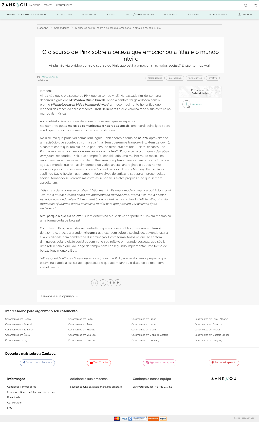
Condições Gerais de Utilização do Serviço (31, 392)
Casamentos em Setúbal (18, 324)
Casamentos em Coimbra (208, 324)
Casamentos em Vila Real (82, 335)
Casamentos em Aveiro (80, 324)
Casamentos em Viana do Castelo (149, 335)
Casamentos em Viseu (143, 329)
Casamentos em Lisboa (18, 319)
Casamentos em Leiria (143, 324)
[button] (34, 5)
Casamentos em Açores (207, 329)
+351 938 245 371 (163, 386)
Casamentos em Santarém (19, 329)
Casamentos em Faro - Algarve (211, 319)
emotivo (213, 78)
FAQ (9, 407)
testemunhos (195, 78)
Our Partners (14, 402)
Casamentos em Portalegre (146, 340)
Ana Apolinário (50, 77)
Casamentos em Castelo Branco (212, 335)
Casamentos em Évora (17, 335)
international (175, 78)
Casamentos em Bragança (209, 340)
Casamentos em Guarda (81, 340)
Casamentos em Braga (143, 319)
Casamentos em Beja (16, 340)
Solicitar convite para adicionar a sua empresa (96, 386)
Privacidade (13, 397)
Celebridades (61, 27)
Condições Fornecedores (21, 386)
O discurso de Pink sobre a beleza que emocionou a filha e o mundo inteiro (118, 27)
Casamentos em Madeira (81, 329)
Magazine (42, 27)
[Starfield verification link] (138, 418)
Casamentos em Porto (80, 319)
